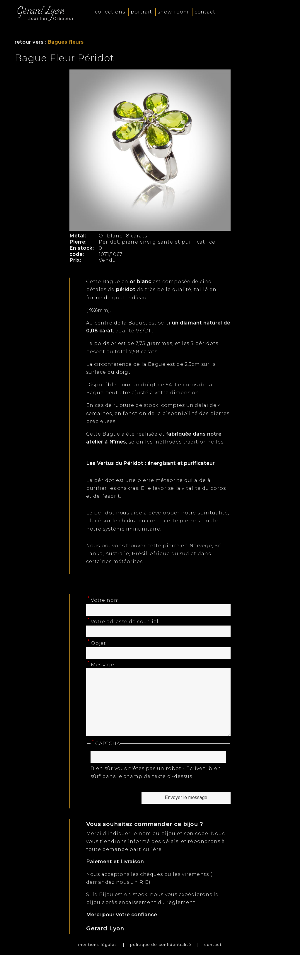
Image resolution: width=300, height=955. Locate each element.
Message (103, 664)
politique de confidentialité (160, 944)
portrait (141, 12)
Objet (98, 643)
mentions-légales (97, 944)
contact (205, 12)
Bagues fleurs (65, 42)
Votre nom (105, 600)
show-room (173, 12)
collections (110, 12)
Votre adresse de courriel (124, 621)
